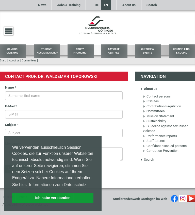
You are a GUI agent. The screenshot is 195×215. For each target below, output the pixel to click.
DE (97, 5)
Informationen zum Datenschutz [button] (57, 185)
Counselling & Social (181, 51)
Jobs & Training (68, 5)
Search (152, 5)
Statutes (151, 101)
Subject (12, 125)
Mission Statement (158, 116)
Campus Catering (12, 51)
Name (10, 87)
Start (3, 60)
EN (106, 5)
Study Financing (79, 51)
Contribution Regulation (162, 106)
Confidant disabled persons (165, 146)
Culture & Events (147, 51)
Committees (29, 60)
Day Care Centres (113, 51)
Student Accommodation (47, 51)
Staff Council (154, 141)
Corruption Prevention (160, 151)
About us (129, 5)
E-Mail (11, 106)
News (42, 5)
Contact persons (157, 96)
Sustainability (154, 121)
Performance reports (160, 136)
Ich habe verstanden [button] (52, 198)
